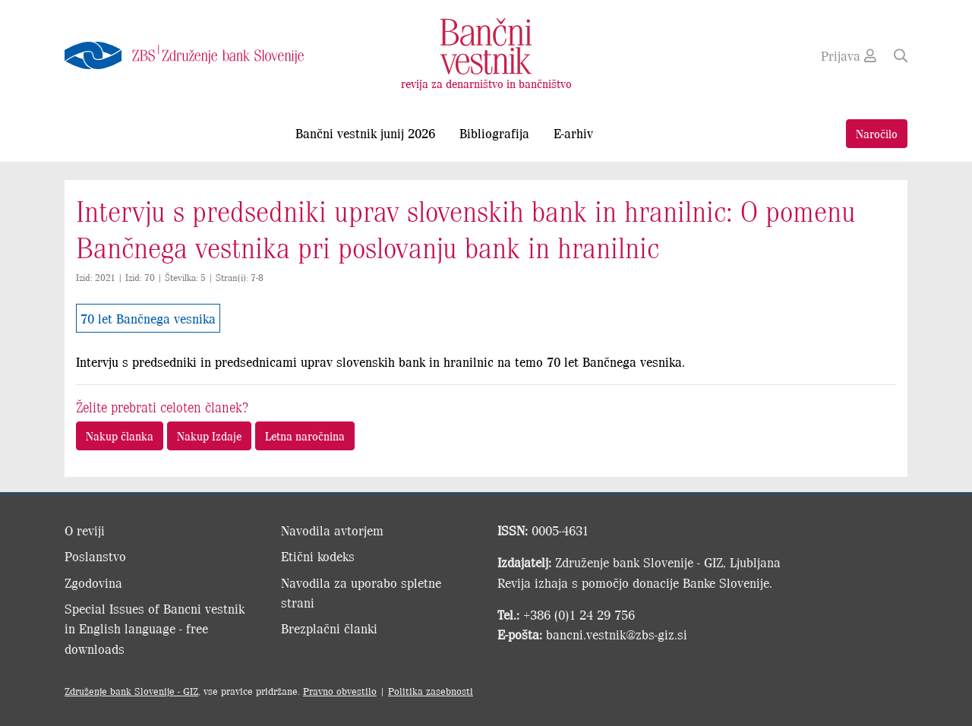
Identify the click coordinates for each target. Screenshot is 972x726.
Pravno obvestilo (340, 690)
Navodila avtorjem (332, 530)
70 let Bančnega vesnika (148, 318)
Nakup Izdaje (209, 435)
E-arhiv (573, 133)
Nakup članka (119, 435)
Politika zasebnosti (430, 690)
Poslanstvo (95, 556)
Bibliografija (494, 133)
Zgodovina (93, 582)
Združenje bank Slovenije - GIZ (131, 690)
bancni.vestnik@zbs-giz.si (616, 634)
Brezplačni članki (329, 628)
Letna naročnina (305, 435)
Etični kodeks (318, 556)
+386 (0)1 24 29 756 (579, 614)
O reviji (85, 530)
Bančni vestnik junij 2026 (365, 133)
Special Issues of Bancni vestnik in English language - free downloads (155, 628)
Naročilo (877, 133)
